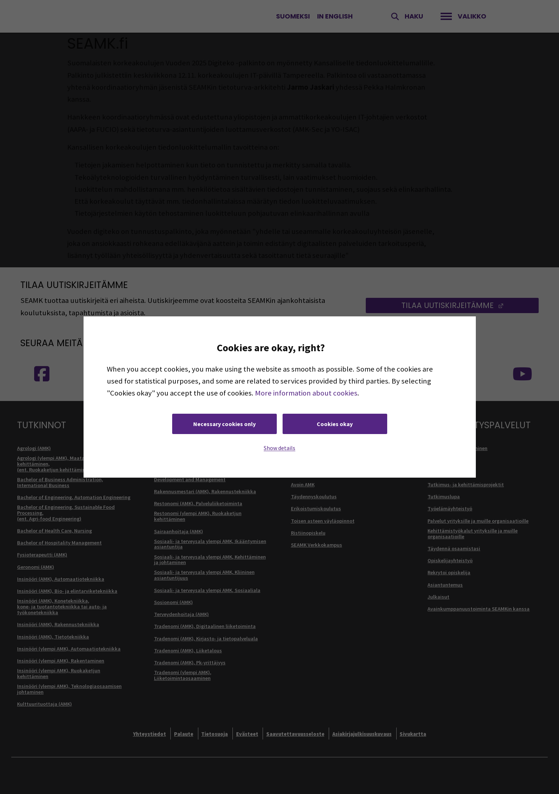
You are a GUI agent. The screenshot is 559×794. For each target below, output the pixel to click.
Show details (279, 447)
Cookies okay (335, 424)
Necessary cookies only (224, 424)
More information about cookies (306, 393)
